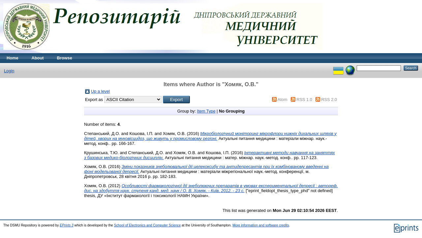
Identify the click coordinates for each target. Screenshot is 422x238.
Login (9, 70)
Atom (282, 99)
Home (12, 57)
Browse (64, 57)
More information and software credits (260, 225)
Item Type (206, 111)
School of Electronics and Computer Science (147, 225)
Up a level (100, 91)
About (38, 57)
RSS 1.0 (304, 99)
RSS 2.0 (329, 99)
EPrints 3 (67, 225)
